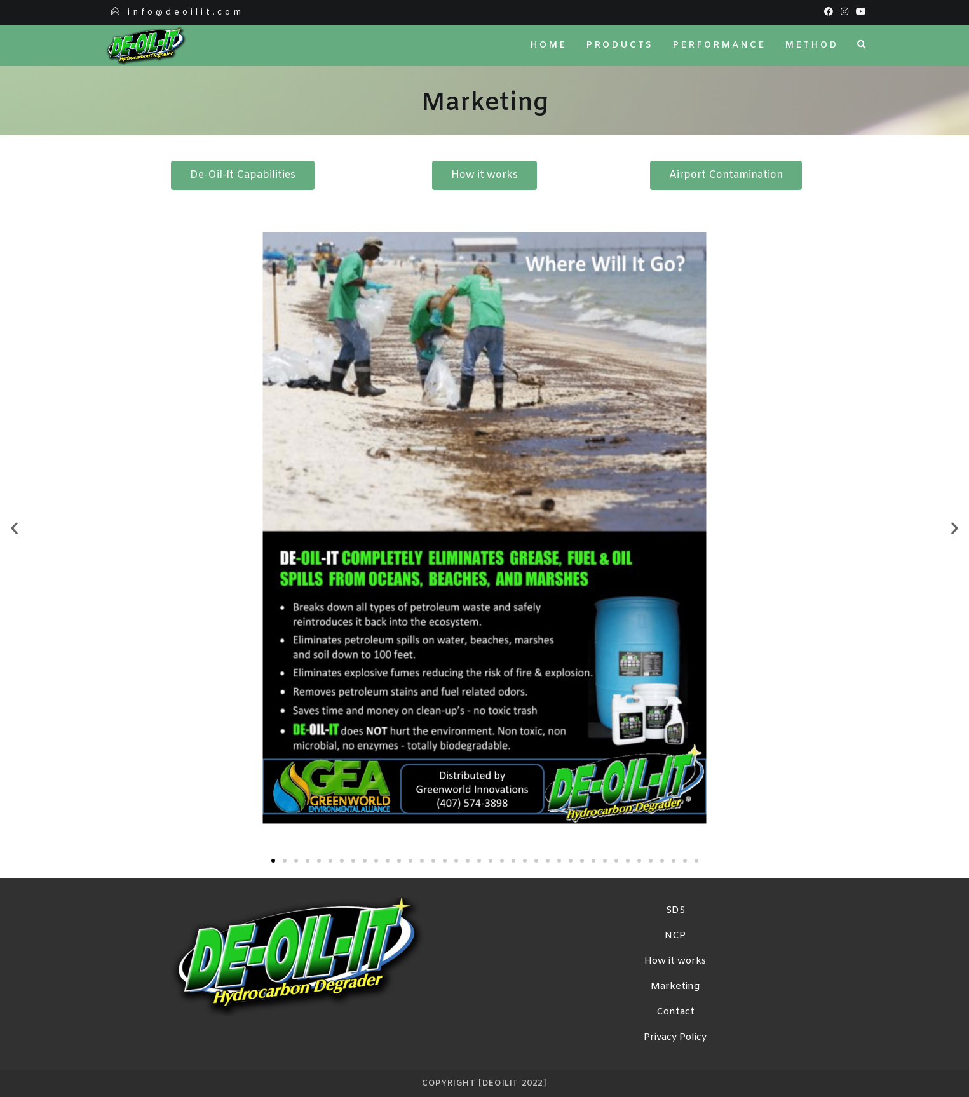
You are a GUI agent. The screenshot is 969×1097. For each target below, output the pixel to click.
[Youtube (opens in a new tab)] (859, 12)
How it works (675, 961)
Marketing (675, 986)
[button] (14, 528)
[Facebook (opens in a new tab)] (828, 12)
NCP (675, 935)
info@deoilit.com (186, 12)
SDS (675, 910)
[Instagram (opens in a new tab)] (844, 12)
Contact (675, 1012)
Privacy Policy (675, 1037)
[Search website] (862, 45)
